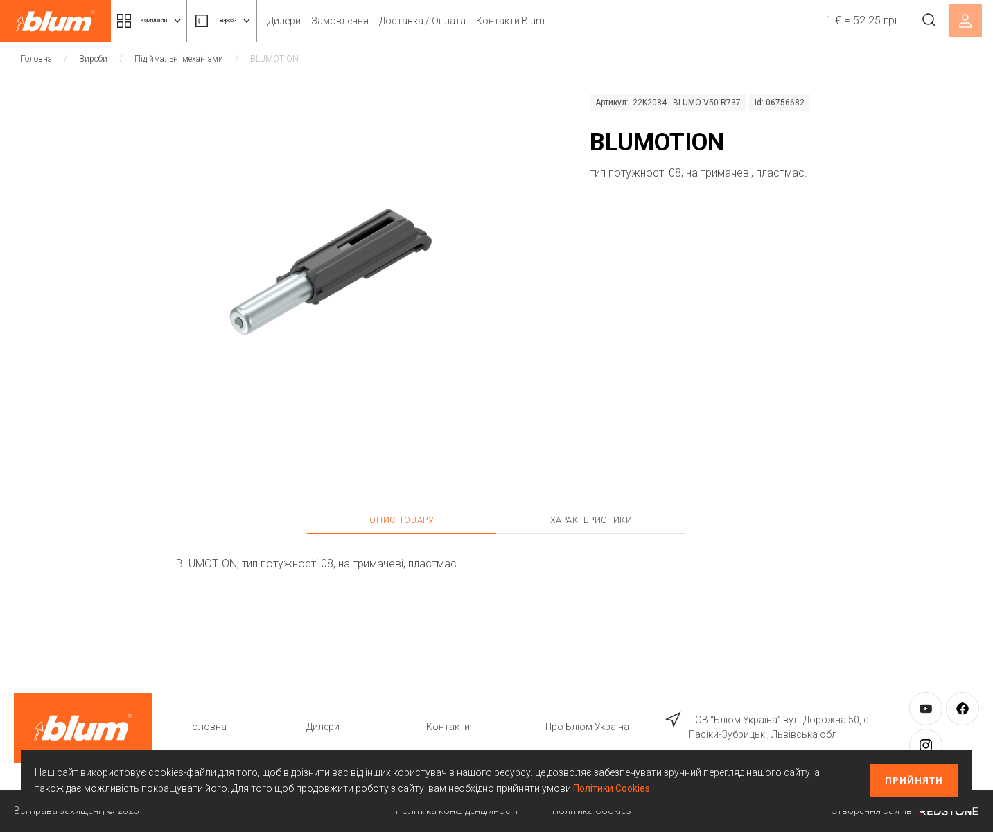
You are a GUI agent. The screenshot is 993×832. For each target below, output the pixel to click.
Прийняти (914, 780)
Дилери (341, 20)
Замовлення (397, 20)
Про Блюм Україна (587, 726)
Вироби (267, 20)
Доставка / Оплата (480, 20)
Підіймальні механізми (178, 59)
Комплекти (165, 21)
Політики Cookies (611, 788)
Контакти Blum (568, 20)
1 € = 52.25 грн (853, 20)
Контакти (448, 726)
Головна (36, 59)
